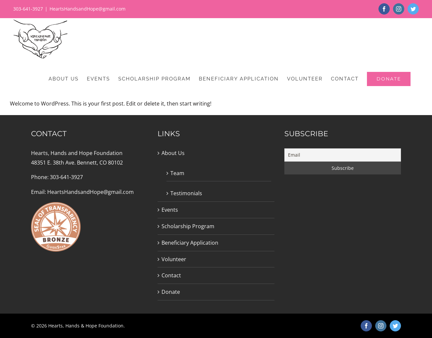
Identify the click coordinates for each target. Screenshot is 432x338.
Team (177, 173)
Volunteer (174, 259)
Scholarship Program (188, 226)
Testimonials (186, 193)
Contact (171, 275)
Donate (171, 291)
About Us (173, 153)
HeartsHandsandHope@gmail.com (88, 9)
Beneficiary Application (190, 242)
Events (170, 209)
